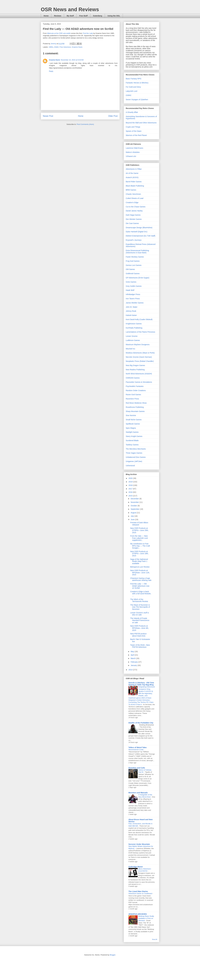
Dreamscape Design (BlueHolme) (139, 228)
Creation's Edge (132, 202)
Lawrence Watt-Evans (134, 148)
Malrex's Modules (133, 152)
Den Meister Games (134, 219)
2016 (131, 492)
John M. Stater (131, 307)
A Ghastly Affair (132, 112)
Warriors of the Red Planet (136, 135)
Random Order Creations (136, 390)
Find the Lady (88, 33)
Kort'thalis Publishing (134, 328)
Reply (51, 71)
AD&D (56, 47)
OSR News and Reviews (70, 9)
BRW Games (131, 190)
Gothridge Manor (135, 867)
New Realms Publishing (135, 370)
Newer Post (48, 116)
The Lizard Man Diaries (138, 891)
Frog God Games (133, 261)
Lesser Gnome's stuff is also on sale (139, 614)
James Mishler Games (134, 303)
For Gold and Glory (133, 87)
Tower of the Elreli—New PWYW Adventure (140, 646)
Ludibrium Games (133, 340)
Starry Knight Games (134, 436)
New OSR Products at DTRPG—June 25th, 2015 (139, 530)
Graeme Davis (77, 47)
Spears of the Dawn (133, 131)
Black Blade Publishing (135, 186)
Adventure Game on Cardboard (140, 893)
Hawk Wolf (130, 290)
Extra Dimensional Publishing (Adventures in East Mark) (137, 251)
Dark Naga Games (133, 215)
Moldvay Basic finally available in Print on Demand (146, 918)
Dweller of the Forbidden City (140, 723)
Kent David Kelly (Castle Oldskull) (139, 319)
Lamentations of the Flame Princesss (140, 332)
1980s (51, 47)
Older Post (113, 116)
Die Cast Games (132, 223)
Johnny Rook (131, 311)
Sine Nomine (131, 415)
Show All (154, 939)
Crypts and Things (133, 127)
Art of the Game (132, 173)
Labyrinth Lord (131, 91)
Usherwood (130, 466)
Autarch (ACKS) (132, 177)
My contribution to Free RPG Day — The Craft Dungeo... (140, 546)
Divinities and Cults (136, 768)
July (132, 516)
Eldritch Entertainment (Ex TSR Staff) (140, 236)
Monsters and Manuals (138, 793)
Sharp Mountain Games (135, 411)
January (134, 665)
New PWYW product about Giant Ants (138, 635)
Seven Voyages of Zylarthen (137, 100)
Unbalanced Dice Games (136, 457)
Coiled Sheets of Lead (134, 198)
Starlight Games (132, 432)
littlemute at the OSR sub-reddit (58, 33)
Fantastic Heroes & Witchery (137, 83)
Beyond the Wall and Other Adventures (141, 123)
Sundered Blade (132, 440)
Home (46, 16)
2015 (131, 496)
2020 (131, 478)
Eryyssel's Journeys (133, 240)
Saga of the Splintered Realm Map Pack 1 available (139, 561)
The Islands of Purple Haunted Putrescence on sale (139, 620)
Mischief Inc (130, 349)
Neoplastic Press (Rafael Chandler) (140, 361)
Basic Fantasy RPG (133, 79)
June (133, 519)
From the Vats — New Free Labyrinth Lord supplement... (139, 538)
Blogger (112, 955)
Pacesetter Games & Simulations (139, 382)
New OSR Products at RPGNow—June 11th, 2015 (140, 572)
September (135, 509)
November (135, 502)
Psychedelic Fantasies (134, 386)
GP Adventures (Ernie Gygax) (137, 278)
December (135, 499)
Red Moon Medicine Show (136, 403)
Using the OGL (114, 16)
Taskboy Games (132, 445)
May (132, 651)
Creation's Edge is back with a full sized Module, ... (140, 594)
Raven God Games (133, 395)
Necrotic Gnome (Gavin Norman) (139, 357)
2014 (131, 670)
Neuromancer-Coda (136, 750)
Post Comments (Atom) (85, 124)
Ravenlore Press (132, 399)
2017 (131, 489)
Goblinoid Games (133, 273)
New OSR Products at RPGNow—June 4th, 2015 (139, 628)
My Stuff (70, 16)
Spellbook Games (133, 424)
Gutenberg (97, 16)
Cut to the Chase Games (135, 207)
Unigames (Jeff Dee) (134, 461)
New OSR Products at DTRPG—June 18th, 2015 (139, 553)
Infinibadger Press (133, 294)
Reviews (57, 16)
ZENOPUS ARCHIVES (137, 914)
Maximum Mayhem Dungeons (137, 345)
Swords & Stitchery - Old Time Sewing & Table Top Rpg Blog (141, 684)
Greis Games (131, 282)
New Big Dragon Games (135, 365)
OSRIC (128, 95)
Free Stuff (83, 16)
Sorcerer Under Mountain (139, 844)
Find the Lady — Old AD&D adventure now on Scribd (139, 586)
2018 (131, 485)
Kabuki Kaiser (131, 315)
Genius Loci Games (133, 265)
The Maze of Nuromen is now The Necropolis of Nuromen (140, 607)
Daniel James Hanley (134, 211)
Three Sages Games (134, 453)
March (133, 658)
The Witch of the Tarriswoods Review (139, 600)
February (134, 662)
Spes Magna (131, 428)
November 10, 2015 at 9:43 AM (72, 60)
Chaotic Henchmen (133, 194)
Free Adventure (65, 47)
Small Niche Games (134, 420)
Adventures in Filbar (134, 169)
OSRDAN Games (133, 378)
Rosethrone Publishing (135, 407)
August (134, 513)
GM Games (130, 269)
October (134, 506)
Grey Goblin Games (134, 286)
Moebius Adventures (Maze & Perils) (140, 353)
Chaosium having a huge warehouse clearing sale (140, 579)
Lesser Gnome (132, 336)
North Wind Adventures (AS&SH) (139, 374)
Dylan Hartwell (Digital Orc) (136, 232)
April (133, 655)
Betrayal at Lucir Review (139, 567)
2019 (131, 482)
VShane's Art (131, 156)
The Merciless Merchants (136, 449)
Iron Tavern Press (133, 299)
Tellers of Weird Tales (137, 747)
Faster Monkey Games (135, 257)
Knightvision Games (134, 324)
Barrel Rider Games (134, 182)
